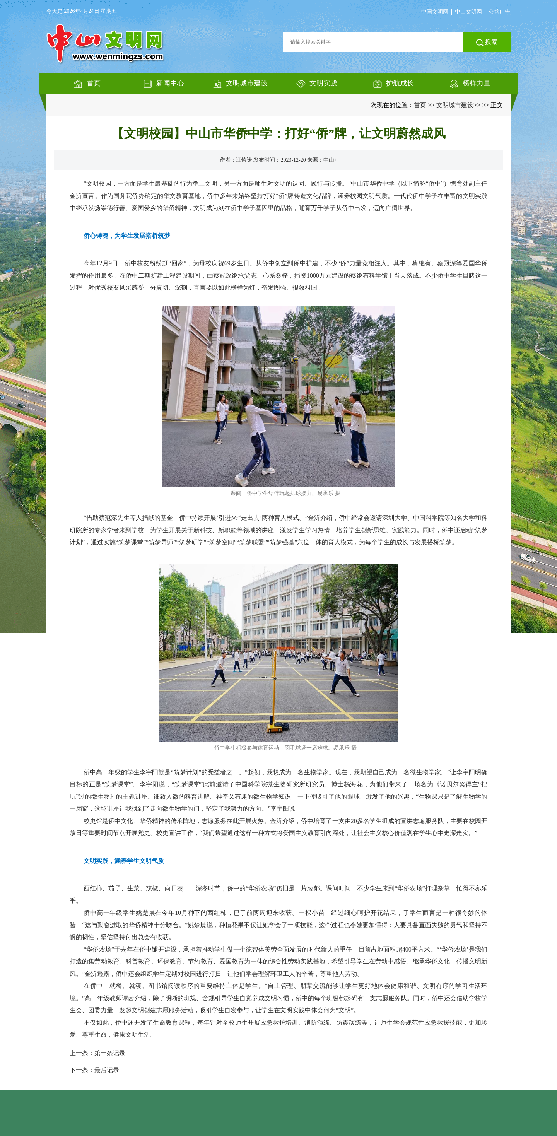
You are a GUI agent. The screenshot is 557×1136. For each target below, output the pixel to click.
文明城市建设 (454, 105)
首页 (420, 105)
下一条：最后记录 (94, 1070)
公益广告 (499, 12)
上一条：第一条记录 (97, 1053)
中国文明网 (434, 12)
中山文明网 (468, 12)
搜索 (486, 42)
